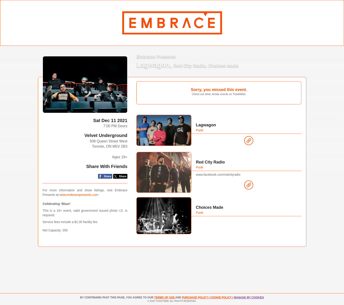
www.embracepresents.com (78, 195)
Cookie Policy (221, 297)
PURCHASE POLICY (195, 297)
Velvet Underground (105, 135)
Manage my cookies (249, 297)
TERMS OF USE (164, 297)
